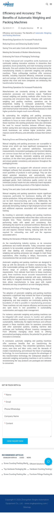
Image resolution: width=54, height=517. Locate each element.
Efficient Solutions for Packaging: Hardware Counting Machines (41, 464)
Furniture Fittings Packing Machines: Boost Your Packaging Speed (41, 474)
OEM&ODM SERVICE (10, 458)
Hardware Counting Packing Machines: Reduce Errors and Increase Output (41, 469)
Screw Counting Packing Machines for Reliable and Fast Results (16, 463)
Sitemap (27, 507)
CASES (21, 458)
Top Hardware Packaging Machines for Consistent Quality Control (15, 469)
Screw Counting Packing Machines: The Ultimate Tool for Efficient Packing (15, 474)
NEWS (29, 458)
